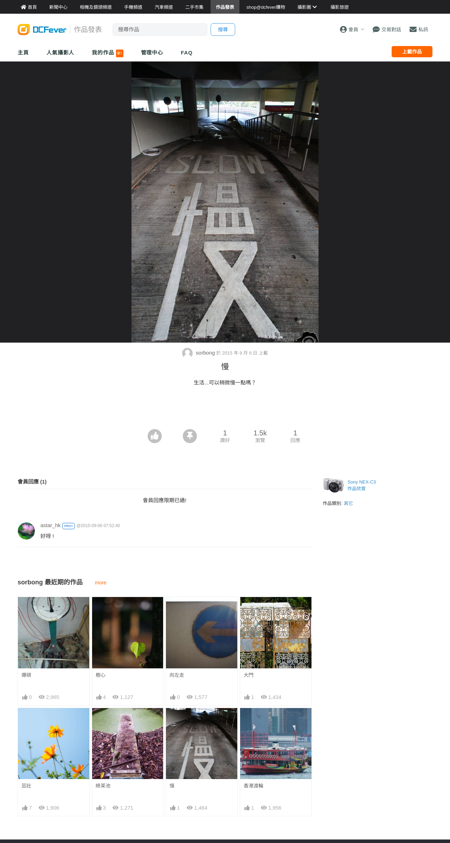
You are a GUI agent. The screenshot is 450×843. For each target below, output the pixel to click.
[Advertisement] (225, 410)
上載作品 (412, 51)
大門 (248, 675)
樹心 (100, 675)
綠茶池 (103, 786)
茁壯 (26, 786)
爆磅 (26, 675)
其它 (348, 503)
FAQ (187, 53)
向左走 (176, 675)
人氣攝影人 (60, 53)
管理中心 (152, 53)
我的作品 (107, 53)
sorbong (199, 353)
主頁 (23, 53)
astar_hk (50, 525)
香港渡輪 (253, 786)
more (101, 582)
